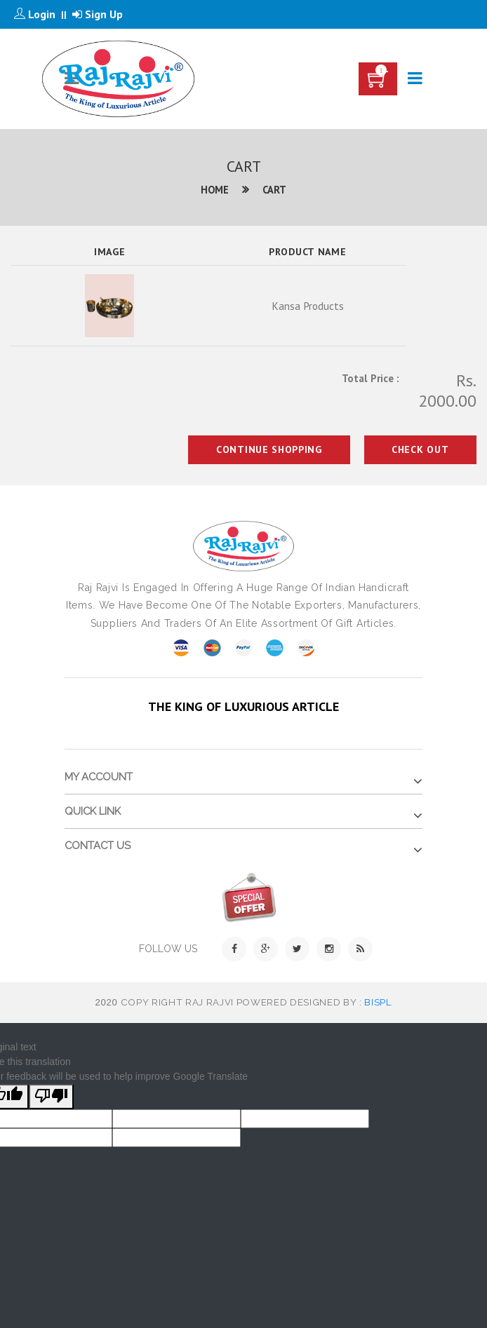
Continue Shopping (266, 449)
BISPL (378, 1002)
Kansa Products (308, 306)
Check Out (419, 449)
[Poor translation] (51, 1096)
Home (215, 189)
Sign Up (97, 14)
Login (34, 14)
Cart (274, 189)
